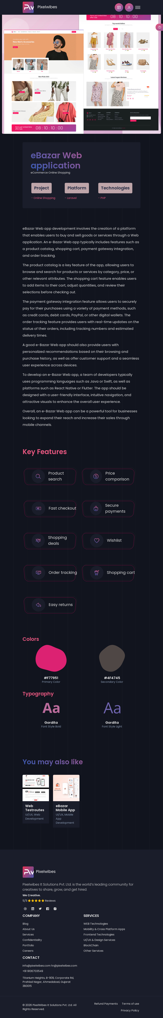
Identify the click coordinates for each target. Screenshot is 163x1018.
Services (28, 934)
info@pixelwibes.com (36, 966)
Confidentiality (32, 940)
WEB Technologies (96, 924)
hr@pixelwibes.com (64, 966)
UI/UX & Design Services (99, 940)
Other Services (93, 951)
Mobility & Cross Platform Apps (104, 929)
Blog (25, 924)
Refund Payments (106, 1004)
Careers (28, 951)
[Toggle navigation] (137, 7)
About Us (29, 929)
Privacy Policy (130, 1010)
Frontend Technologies (99, 934)
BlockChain (91, 945)
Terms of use (130, 1004)
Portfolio (28, 945)
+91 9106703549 (33, 971)
